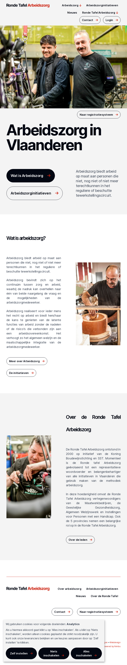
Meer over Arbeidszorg (24, 361)
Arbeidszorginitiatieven (102, 5)
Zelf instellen (19, 653)
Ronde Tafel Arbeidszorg (98, 12)
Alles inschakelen (84, 653)
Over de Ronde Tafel (104, 596)
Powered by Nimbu (112, 646)
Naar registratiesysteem (96, 114)
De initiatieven (19, 373)
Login (109, 20)
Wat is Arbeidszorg (27, 175)
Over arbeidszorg (69, 588)
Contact (87, 20)
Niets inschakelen (51, 653)
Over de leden (78, 539)
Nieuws (72, 12)
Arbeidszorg (70, 5)
